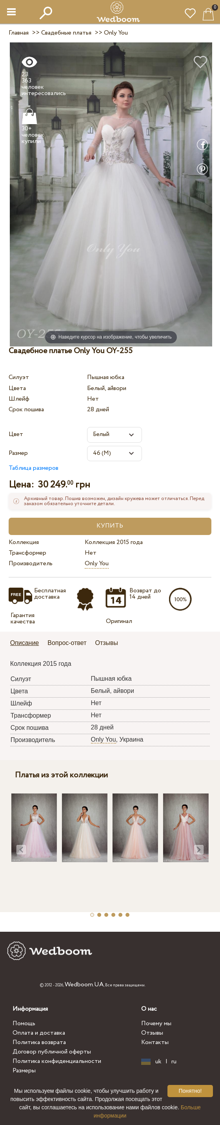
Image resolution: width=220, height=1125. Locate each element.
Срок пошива (26, 409)
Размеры (24, 1070)
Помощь (24, 1023)
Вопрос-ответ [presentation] (66, 642)
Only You (97, 563)
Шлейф (19, 399)
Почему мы (156, 1023)
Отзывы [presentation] (106, 642)
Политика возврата (39, 1042)
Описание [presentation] (24, 642)
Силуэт (19, 377)
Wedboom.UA (84, 984)
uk (158, 1062)
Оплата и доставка (39, 1032)
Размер (18, 453)
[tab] (27, 643)
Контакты (155, 1042)
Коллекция (24, 542)
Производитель (31, 563)
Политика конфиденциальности (57, 1061)
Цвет (16, 434)
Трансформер (27, 553)
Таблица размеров (33, 468)
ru (173, 1062)
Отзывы (152, 1032)
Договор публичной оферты (52, 1051)
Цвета (17, 388)
